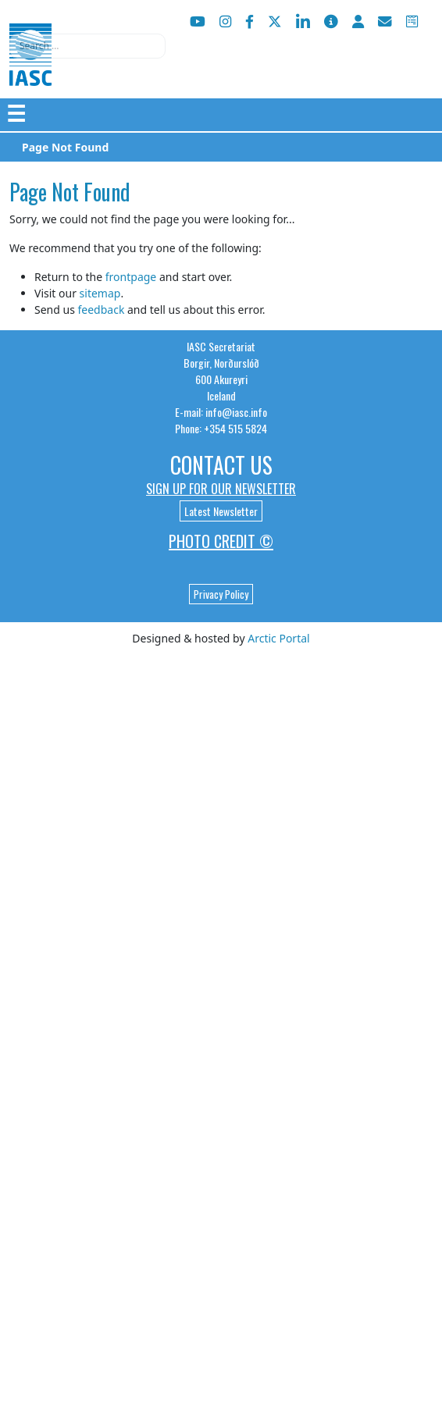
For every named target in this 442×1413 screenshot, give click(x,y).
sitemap (100, 293)
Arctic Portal (278, 638)
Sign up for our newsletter (221, 488)
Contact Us (221, 465)
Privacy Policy (221, 594)
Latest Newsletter (221, 511)
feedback (100, 309)
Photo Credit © (221, 541)
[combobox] (87, 46)
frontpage (130, 276)
